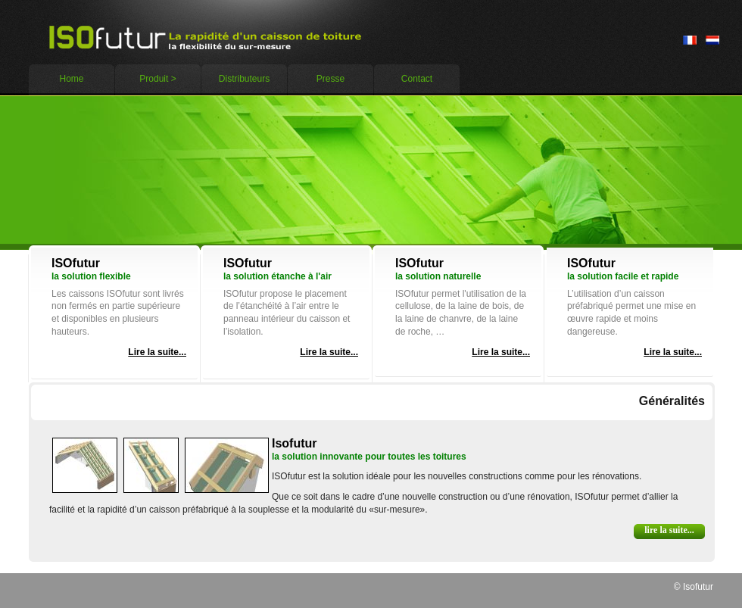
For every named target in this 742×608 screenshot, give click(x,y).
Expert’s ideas (207, 37)
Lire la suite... (157, 352)
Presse (330, 78)
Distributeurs (244, 78)
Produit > (157, 78)
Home (71, 78)
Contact (416, 78)
